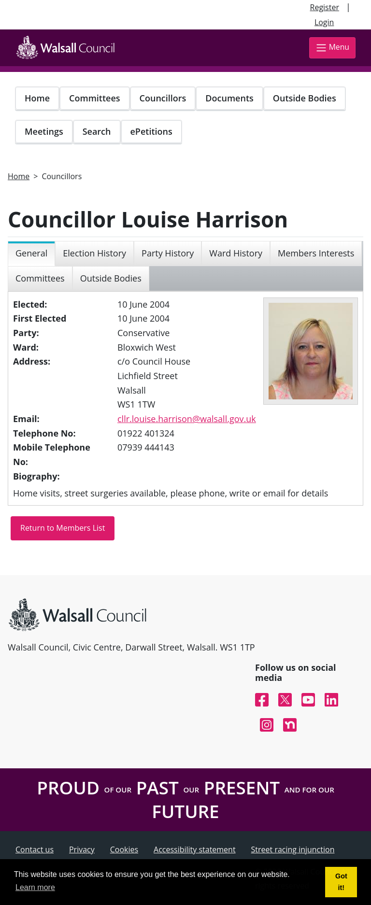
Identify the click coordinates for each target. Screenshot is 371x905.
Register (324, 7)
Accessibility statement (195, 849)
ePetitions (151, 131)
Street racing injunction (293, 849)
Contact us (34, 849)
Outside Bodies (304, 98)
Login (324, 22)
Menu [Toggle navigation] (332, 48)
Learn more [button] (35, 887)
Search (97, 131)
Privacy (82, 849)
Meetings (44, 131)
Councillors (163, 98)
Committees (94, 98)
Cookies (124, 849)
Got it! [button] (341, 881)
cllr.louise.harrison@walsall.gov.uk (186, 418)
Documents (229, 98)
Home (37, 98)
